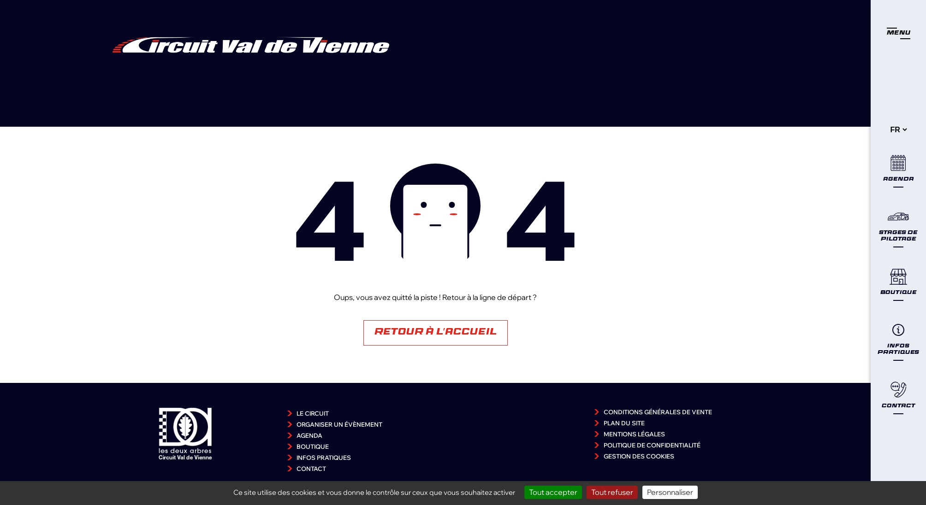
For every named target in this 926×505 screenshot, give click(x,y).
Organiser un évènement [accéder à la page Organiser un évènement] (339, 424)
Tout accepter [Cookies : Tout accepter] (553, 492)
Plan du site (624, 423)
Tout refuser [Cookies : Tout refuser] (612, 492)
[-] (898, 129)
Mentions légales (634, 434)
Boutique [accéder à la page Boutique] (313, 446)
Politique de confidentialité (652, 445)
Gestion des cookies (639, 456)
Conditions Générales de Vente (658, 412)
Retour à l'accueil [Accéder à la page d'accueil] (435, 333)
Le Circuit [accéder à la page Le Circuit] (313, 413)
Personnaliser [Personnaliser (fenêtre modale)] (670, 492)
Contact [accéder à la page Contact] (311, 468)
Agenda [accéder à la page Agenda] (309, 435)
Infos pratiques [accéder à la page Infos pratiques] (324, 457)
